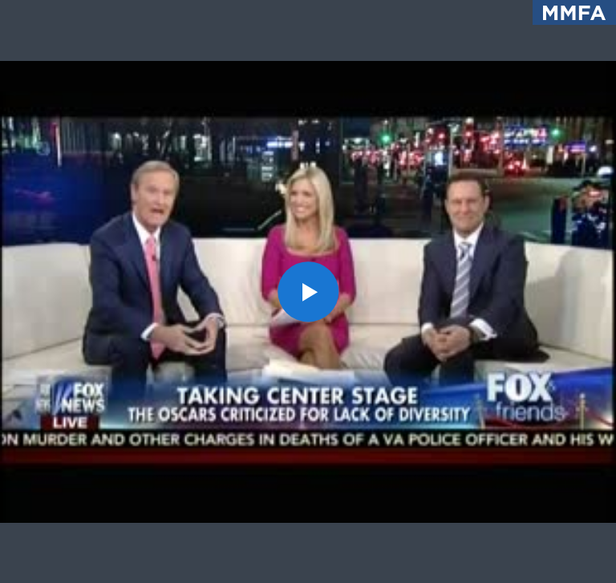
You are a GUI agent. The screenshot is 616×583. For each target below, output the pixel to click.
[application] (308, 291)
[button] (308, 291)
